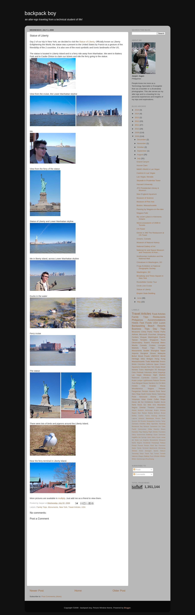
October (141, 147)
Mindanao (147, 375)
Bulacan (146, 426)
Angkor (156, 410)
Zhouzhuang (149, 459)
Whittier (162, 456)
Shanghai (155, 351)
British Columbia (138, 364)
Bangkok (144, 353)
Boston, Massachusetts (147, 205)
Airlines (135, 334)
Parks (149, 332)
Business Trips (141, 328)
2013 (137, 117)
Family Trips (42, 507)
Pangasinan (136, 391)
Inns (154, 405)
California (149, 364)
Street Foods (144, 356)
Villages (141, 456)
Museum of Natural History (148, 242)
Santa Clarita (136, 448)
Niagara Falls (142, 213)
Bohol (134, 356)
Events (162, 337)
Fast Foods (146, 322)
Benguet (139, 383)
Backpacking (138, 325)
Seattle (146, 351)
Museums (136, 332)
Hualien (157, 402)
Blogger (127, 608)
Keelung (154, 416)
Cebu (134, 372)
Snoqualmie (151, 421)
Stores (154, 394)
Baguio (134, 413)
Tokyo (142, 453)
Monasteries (154, 440)
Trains (141, 370)
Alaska (134, 410)
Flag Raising (143, 432)
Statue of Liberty (87, 42)
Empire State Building (146, 293)
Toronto (162, 380)
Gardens (152, 383)
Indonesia (148, 372)
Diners (163, 429)
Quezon (134, 421)
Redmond (135, 378)
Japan (156, 364)
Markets (135, 348)
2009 (137, 132)
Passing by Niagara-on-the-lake (150, 209)
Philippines (137, 320)
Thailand (161, 348)
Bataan (144, 413)
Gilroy (134, 434)
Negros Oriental (139, 408)
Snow (141, 451)
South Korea (146, 394)
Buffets (134, 416)
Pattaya (162, 443)
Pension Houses (148, 391)
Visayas (143, 337)
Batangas (161, 370)
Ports (158, 391)
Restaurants (159, 317)
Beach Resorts (156, 325)
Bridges (150, 359)
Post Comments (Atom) (51, 596)
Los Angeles (144, 440)
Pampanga (155, 443)
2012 (137, 121)
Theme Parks (159, 332)
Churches (152, 334)
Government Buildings (145, 434)
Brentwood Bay (137, 426)
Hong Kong (160, 359)
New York (63, 507)
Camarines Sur (155, 426)
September (142, 151)
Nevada (144, 367)
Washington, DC (144, 272)
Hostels (135, 386)
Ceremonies (142, 429)
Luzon (162, 322)
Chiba (150, 429)
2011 (137, 125)
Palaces (156, 380)
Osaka (157, 367)
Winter (134, 459)
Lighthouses (147, 380)
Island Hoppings (159, 372)
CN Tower (141, 229)
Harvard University (144, 184)
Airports (135, 353)
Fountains (162, 432)
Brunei (163, 413)
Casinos (154, 378)
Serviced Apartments (149, 448)
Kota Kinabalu (149, 386)
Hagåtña (135, 437)
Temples (143, 340)
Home (78, 590)
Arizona (162, 410)
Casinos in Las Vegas (146, 173)
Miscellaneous (137, 389)
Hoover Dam (142, 165)
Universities (160, 408)
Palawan (162, 389)
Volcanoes (136, 399)
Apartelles (154, 424)
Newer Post (37, 590)
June (139, 298)
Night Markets (159, 375)
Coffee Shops (159, 399)
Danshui (156, 429)
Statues (162, 451)
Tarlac (163, 421)
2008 (137, 136)
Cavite (149, 399)
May (139, 302)
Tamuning (135, 453)
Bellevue (157, 413)
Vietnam (162, 397)
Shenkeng (161, 448)
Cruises (152, 345)
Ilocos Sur (141, 405)
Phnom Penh (160, 418)
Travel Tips (149, 453)
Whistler (157, 456)
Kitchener (162, 416)
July (139, 158)
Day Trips (159, 328)
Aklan (143, 399)
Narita (134, 443)
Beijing (150, 413)
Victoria (153, 397)
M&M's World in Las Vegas (148, 169)
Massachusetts (138, 361)
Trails (147, 361)
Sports (156, 451)
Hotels (135, 322)
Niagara (151, 389)
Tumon (156, 453)
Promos (140, 445)
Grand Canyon (143, 162)
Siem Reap (136, 394)
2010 (137, 129)
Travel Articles (74, 507)
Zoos (134, 383)
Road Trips (148, 348)
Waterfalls (155, 361)
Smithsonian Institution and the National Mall (150, 257)
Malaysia (161, 353)
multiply (61, 498)
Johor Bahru (151, 437)
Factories (135, 432)
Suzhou (158, 421)
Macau (162, 386)
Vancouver (143, 397)
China (143, 332)
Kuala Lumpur (137, 380)
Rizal (152, 445)
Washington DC (151, 370)
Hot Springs (142, 437)
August (140, 154)
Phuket (134, 445)
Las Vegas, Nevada (145, 177)
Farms (147, 416)
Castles (140, 416)
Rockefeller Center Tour (147, 282)
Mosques (162, 440)
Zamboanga (141, 459)
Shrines (134, 451)
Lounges (161, 345)
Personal (155, 343)
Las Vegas (137, 375)
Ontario (162, 364)
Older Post (119, 590)
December (142, 139)
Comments (139, 474)
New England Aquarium (147, 194)
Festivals (140, 372)
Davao (145, 383)
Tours (163, 340)
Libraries (141, 418)
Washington (153, 337)
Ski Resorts (142, 421)
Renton (146, 445)
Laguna (134, 418)
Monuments (53, 507)
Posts (137, 470)
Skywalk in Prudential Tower (149, 180)
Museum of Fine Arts (145, 202)
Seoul (163, 391)
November (142, 143)
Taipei (162, 351)
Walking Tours (149, 456)
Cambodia (145, 378)
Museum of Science (145, 198)
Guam (155, 434)
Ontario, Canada (144, 239)
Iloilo (149, 405)
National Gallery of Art (146, 246)
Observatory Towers (141, 343)
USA (83, 507)
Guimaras (162, 434)
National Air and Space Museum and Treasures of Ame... (150, 251)
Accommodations (156, 320)
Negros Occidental (143, 443)
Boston (162, 362)
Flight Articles (153, 432)
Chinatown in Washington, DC (149, 262)
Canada (143, 345)
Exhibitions (149, 402)
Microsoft (143, 334)
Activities (143, 424)
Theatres (151, 408)
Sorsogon (148, 451)
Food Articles (158, 314)
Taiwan (135, 340)
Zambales (135, 424)
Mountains (161, 405)
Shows (153, 353)
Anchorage (149, 410)
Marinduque (150, 418)
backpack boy (40, 13)
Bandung (162, 424)
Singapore (154, 340)
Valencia (135, 456)
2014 (137, 114)
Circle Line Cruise (144, 286)
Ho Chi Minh (160, 383)
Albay (148, 424)
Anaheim (141, 410)
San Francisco (160, 445)
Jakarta (162, 378)
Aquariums (136, 367)
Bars (139, 413)
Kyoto (158, 437)
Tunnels (162, 453)
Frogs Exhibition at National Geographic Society (148, 267)
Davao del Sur (138, 402)
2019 (137, 110)
